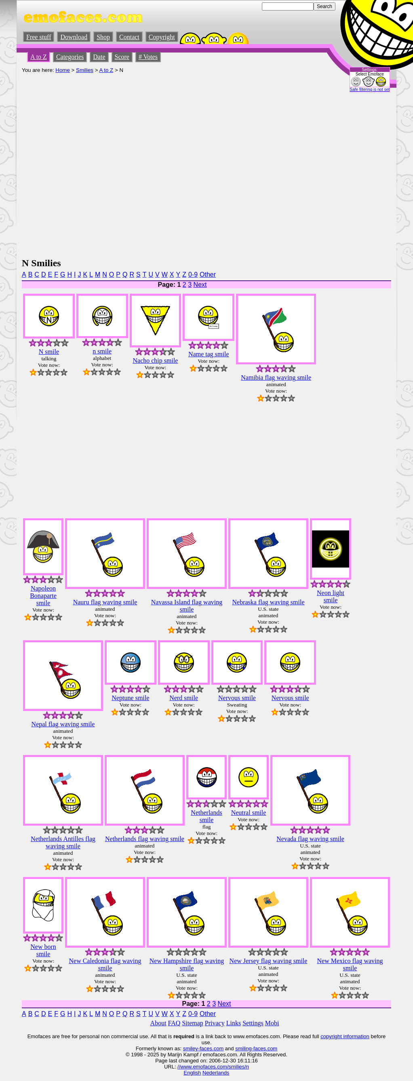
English (192, 1073)
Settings (252, 1023)
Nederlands (216, 1073)
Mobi (272, 1023)
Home (62, 70)
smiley (190, 1048)
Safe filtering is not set (370, 89)
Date (99, 56)
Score (122, 56)
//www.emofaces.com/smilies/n (213, 1067)
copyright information (344, 1036)
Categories (70, 56)
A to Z (38, 56)
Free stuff (38, 37)
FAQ (174, 1023)
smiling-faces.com (256, 1048)
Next (200, 284)
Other (208, 274)
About (158, 1023)
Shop (103, 37)
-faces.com (211, 1048)
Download (73, 37)
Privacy (215, 1023)
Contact (129, 37)
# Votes (148, 56)
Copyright (162, 37)
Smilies (84, 70)
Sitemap (192, 1023)
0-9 (193, 274)
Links (233, 1023)
